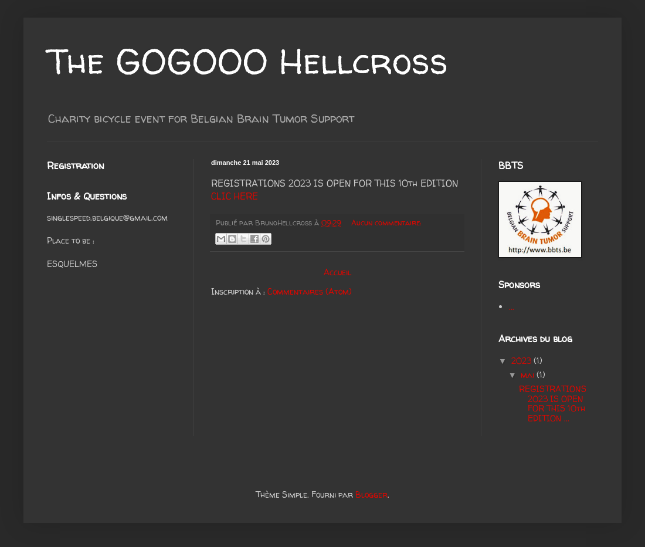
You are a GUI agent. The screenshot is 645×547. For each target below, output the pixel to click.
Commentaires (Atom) (309, 291)
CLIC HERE (234, 196)
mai (529, 374)
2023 (522, 360)
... (511, 306)
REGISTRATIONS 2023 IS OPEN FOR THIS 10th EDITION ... (552, 403)
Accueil (337, 272)
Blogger (371, 494)
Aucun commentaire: (386, 223)
